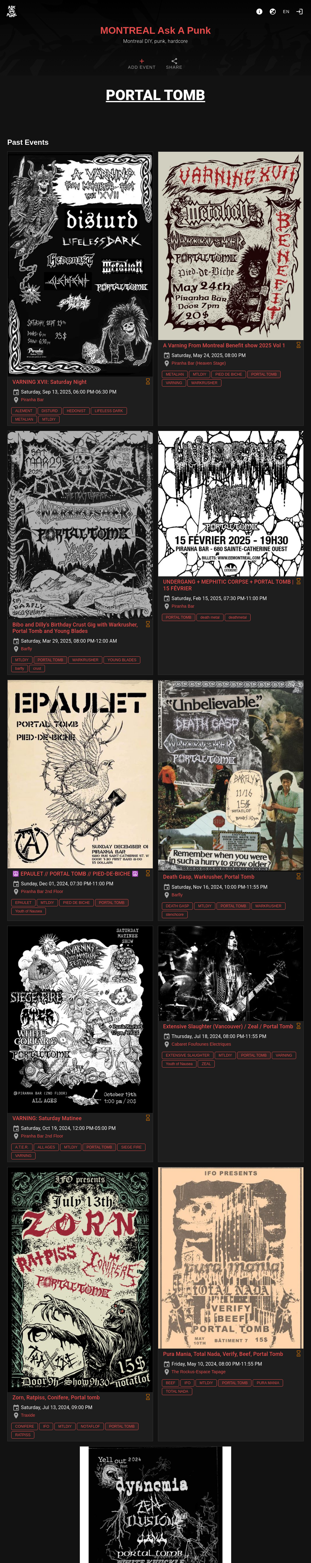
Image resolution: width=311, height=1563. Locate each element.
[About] (259, 11)
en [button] (286, 11)
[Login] (299, 11)
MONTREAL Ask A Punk (155, 30)
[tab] (141, 64)
